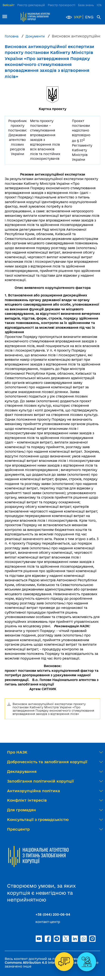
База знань (86, 5)
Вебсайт (8, 5)
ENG (89, 17)
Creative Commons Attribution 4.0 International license (44, 960)
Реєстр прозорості (61, 5)
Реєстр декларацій (31, 5)
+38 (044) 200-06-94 (52, 914)
